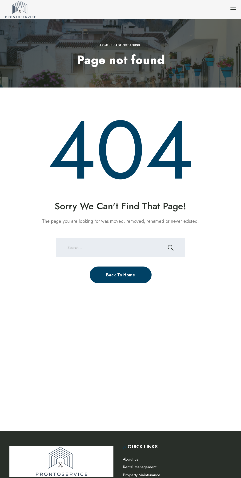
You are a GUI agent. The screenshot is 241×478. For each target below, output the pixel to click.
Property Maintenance (141, 475)
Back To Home (120, 275)
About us (130, 459)
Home (104, 45)
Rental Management (139, 467)
